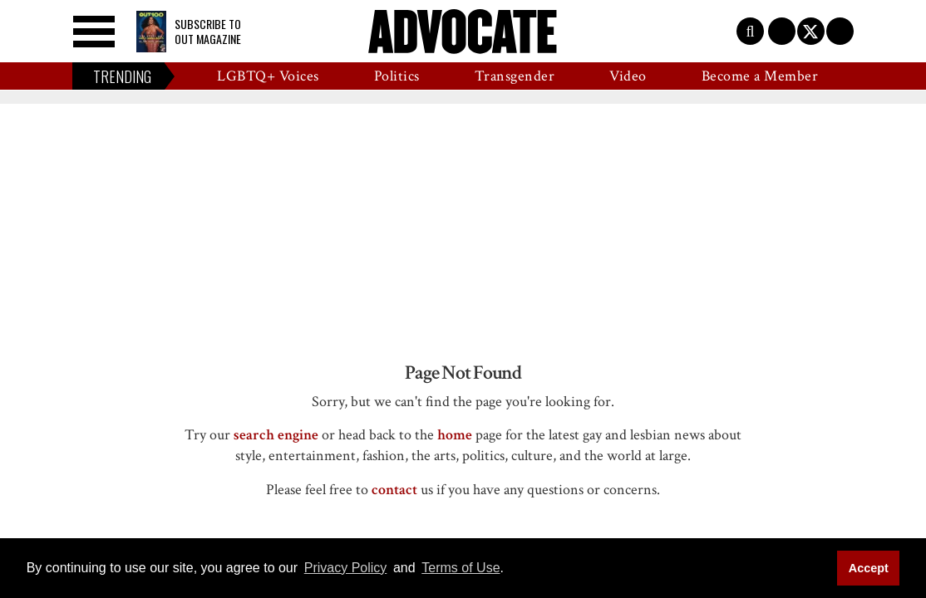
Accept (869, 568)
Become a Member (760, 76)
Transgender (515, 76)
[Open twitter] (811, 31)
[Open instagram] (840, 31)
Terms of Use (460, 568)
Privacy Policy (345, 568)
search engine (276, 434)
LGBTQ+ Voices (268, 76)
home (454, 434)
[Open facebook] (781, 31)
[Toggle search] (750, 31)
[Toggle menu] (94, 31)
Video (628, 76)
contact (394, 489)
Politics (397, 76)
